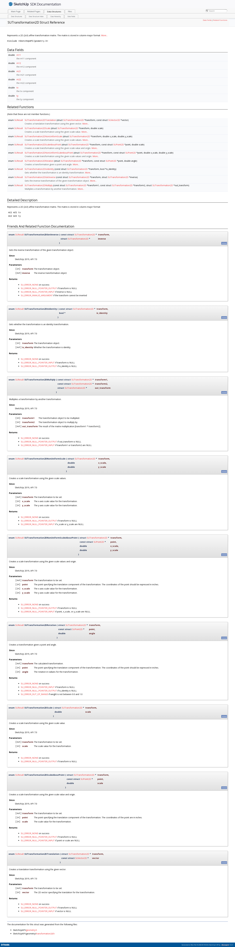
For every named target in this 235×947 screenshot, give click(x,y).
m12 (19, 63)
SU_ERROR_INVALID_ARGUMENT (37, 295)
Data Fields (207, 20)
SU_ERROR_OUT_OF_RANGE (34, 694)
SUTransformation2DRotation (39, 160)
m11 (19, 55)
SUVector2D (114, 120)
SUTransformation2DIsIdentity (39, 169)
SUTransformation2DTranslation (40, 120)
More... (104, 35)
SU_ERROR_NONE (29, 284)
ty (17, 95)
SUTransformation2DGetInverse (40, 177)
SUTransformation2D (73, 120)
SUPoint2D (118, 144)
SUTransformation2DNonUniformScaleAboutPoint (49, 152)
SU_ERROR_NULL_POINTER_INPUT (38, 291)
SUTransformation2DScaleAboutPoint (43, 144)
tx (17, 87)
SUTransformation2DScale (37, 128)
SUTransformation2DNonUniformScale (43, 136)
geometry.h (31, 930)
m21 (19, 71)
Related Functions (220, 20)
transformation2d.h (45, 933)
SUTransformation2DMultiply (39, 185)
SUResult (18, 120)
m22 (19, 79)
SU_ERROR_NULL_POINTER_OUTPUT (39, 288)
